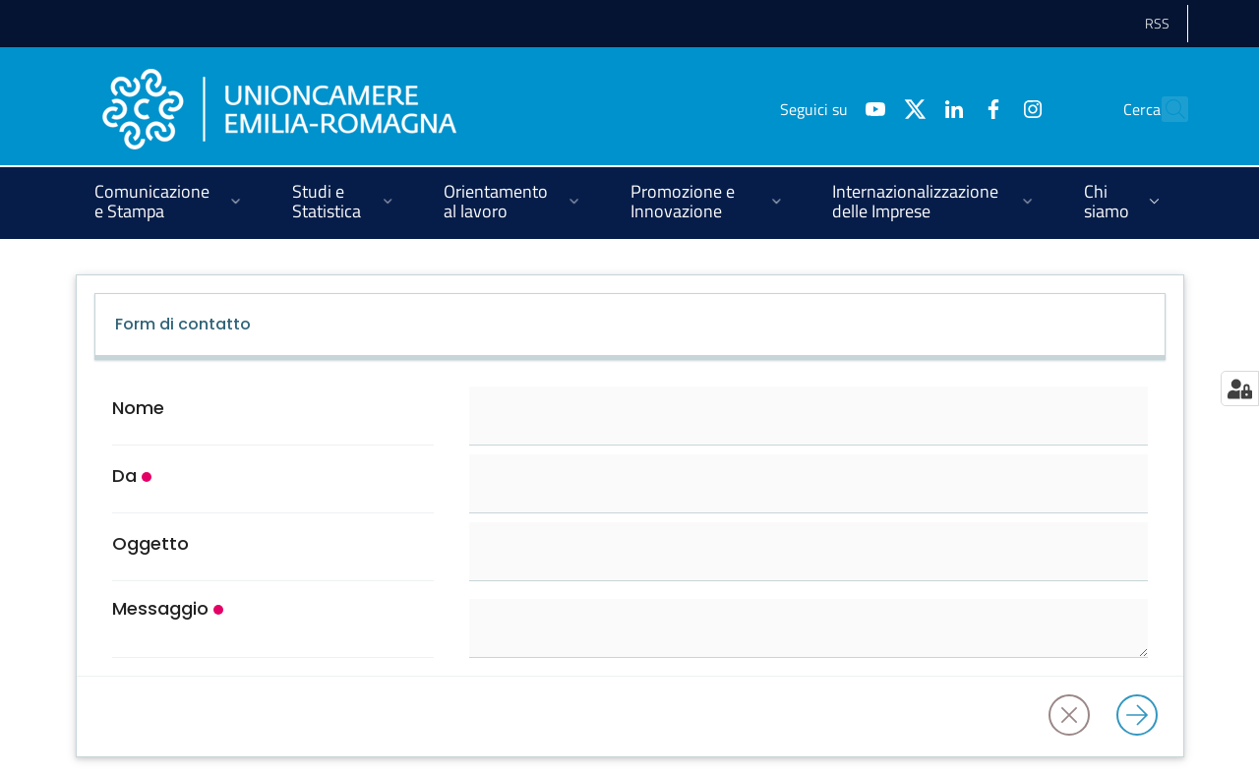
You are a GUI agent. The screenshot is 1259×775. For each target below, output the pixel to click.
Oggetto (150, 544)
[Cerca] (1164, 109)
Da (124, 476)
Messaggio (160, 609)
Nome (138, 408)
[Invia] (1143, 716)
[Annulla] (1075, 716)
